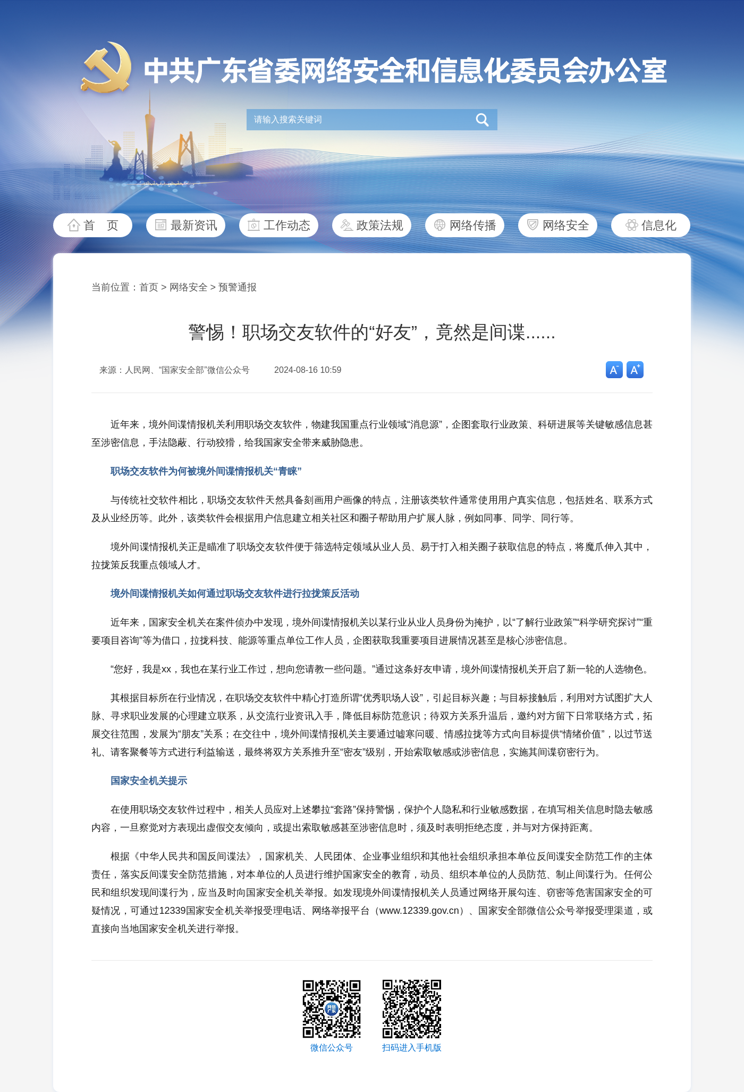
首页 (148, 287)
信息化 (659, 225)
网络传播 (473, 225)
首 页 (101, 225)
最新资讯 (194, 225)
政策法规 (380, 225)
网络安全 (566, 225)
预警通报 (237, 287)
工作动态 (287, 225)
